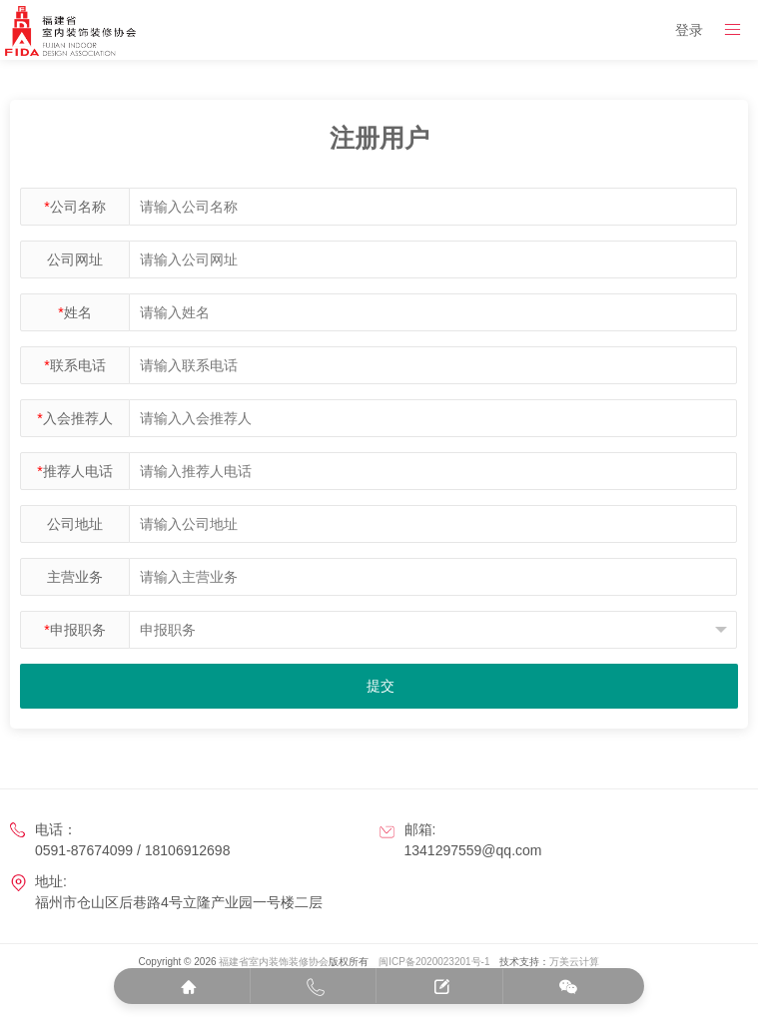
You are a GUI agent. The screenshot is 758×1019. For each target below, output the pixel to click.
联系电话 (74, 365)
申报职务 (74, 630)
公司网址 (75, 259)
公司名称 (74, 207)
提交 (380, 686)
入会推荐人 (74, 418)
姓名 (74, 312)
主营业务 (75, 577)
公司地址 (75, 524)
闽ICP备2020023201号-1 (434, 961)
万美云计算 (574, 961)
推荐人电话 (74, 471)
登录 (689, 30)
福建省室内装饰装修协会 (274, 961)
